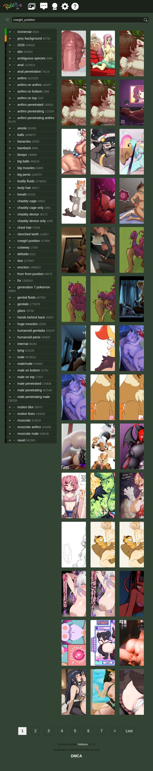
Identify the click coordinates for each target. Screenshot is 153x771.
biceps (22, 154)
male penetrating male (33, 397)
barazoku (24, 141)
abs (20, 51)
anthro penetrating (30, 111)
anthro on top (27, 98)
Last (129, 731)
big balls (23, 161)
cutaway (23, 247)
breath (22, 194)
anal (20, 65)
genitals (23, 304)
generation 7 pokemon (33, 287)
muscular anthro (29, 427)
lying (20, 350)
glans (21, 311)
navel (21, 440)
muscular (24, 420)
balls (20, 135)
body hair (24, 188)
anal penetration (29, 71)
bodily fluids (25, 181)
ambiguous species (31, 58)
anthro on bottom (29, 91)
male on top (25, 377)
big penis (24, 174)
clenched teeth (28, 234)
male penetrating (29, 390)
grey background (29, 38)
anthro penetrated (30, 104)
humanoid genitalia (31, 330)
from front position (30, 274)
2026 (21, 45)
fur (19, 280)
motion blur (25, 407)
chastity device (28, 214)
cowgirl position (28, 241)
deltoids (23, 254)
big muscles (26, 168)
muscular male (28, 433)
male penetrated (29, 383)
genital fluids (26, 297)
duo (20, 260)
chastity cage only (30, 207)
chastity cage (26, 201)
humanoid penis (29, 337)
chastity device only (31, 221)
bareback (24, 148)
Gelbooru (83, 744)
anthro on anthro (29, 85)
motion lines (26, 414)
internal (22, 344)
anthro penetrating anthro (35, 118)
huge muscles (27, 324)
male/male (24, 364)
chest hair (24, 227)
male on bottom (28, 370)
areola (21, 128)
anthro (22, 78)
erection (23, 267)
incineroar (24, 32)
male (20, 357)
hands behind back (31, 317)
